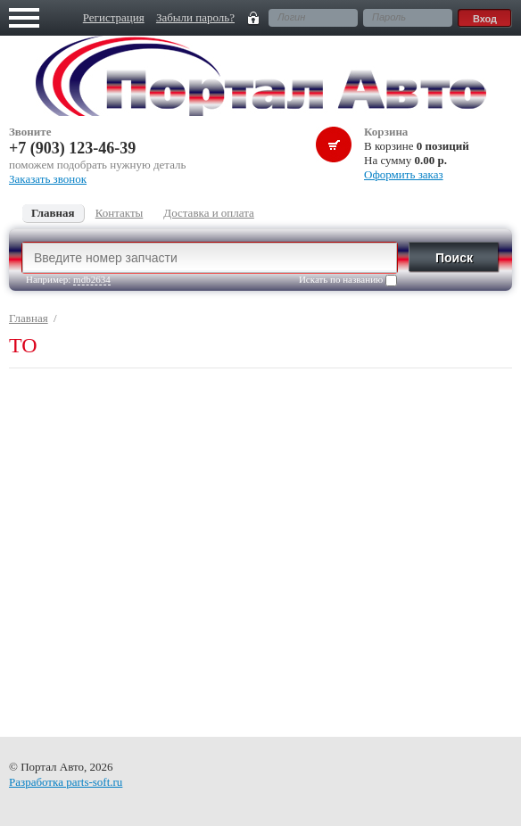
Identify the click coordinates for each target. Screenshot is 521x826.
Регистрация (114, 17)
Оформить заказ (403, 174)
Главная (28, 318)
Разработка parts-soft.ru (65, 782)
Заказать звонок (48, 179)
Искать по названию (348, 280)
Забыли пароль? (195, 17)
